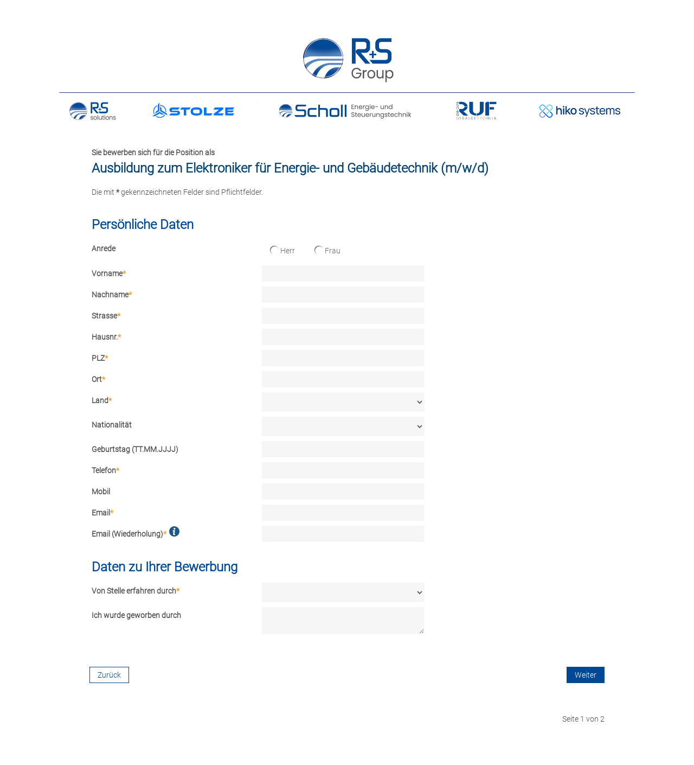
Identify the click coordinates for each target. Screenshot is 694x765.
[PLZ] (343, 358)
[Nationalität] (343, 426)
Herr (282, 250)
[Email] (343, 513)
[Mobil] (343, 491)
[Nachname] (343, 294)
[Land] (343, 402)
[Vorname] (343, 273)
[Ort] (343, 379)
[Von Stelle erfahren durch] (343, 592)
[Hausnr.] (343, 337)
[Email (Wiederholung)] (343, 534)
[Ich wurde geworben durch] (343, 620)
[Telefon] (343, 470)
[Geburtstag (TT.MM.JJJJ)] (343, 449)
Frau (327, 250)
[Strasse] (343, 316)
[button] (174, 531)
